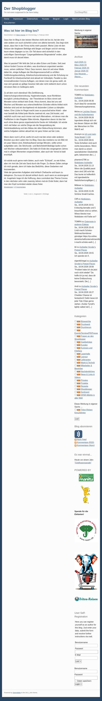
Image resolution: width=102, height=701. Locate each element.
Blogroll (56, 19)
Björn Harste (20, 35)
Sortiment (85, 392)
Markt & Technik (88, 363)
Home (6, 19)
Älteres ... (79, 77)
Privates (84, 380)
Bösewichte (86, 321)
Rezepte (84, 386)
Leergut (84, 357)
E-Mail (78, 655)
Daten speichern (84, 681)
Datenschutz (32, 19)
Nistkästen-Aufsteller (83, 163)
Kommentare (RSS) (85, 442)
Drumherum (86, 327)
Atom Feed (81, 439)
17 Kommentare (20, 187)
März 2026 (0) (81, 65)
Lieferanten (86, 360)
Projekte (84, 383)
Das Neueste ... (81, 74)
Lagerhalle (85, 354)
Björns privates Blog (81, 19)
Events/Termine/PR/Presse (86, 333)
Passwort (79, 649)
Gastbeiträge (86, 342)
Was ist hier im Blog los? (21, 30)
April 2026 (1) (80, 62)
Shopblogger (8, 187)
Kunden (84, 345)
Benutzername (81, 642)
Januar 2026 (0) (81, 71)
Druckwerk (85, 324)
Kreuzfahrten (9, 23)
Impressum (18, 19)
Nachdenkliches (88, 371)
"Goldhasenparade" (83, 463)
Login (66, 19)
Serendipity (17, 693)
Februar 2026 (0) (82, 68)
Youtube (45, 19)
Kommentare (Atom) (86, 445)
